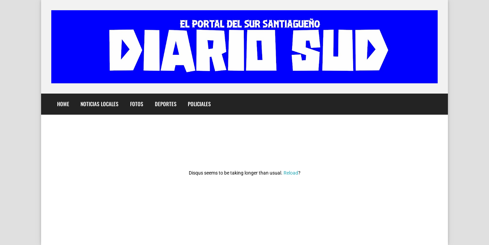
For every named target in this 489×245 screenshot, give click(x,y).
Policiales (199, 104)
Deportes (166, 104)
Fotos (136, 104)
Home (63, 104)
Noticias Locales (99, 104)
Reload (291, 173)
